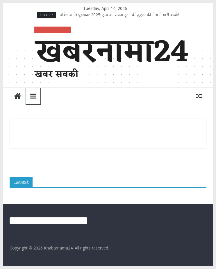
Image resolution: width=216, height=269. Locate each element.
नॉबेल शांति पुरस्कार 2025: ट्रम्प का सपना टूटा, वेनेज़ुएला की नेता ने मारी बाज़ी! (119, 14)
